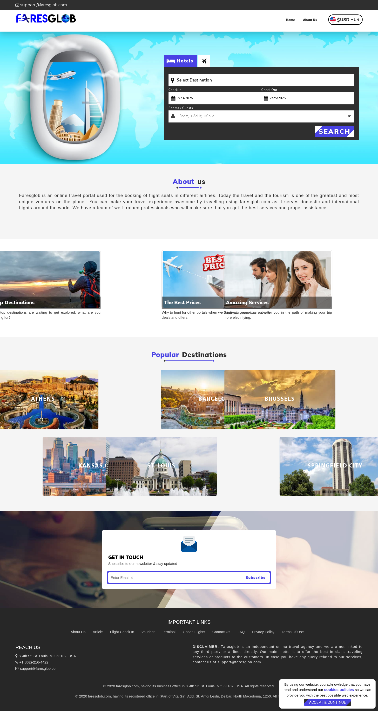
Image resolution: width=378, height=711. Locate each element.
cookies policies (339, 690)
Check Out (269, 90)
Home (290, 20)
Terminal (169, 632)
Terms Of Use (293, 632)
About (184, 181)
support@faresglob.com (41, 5)
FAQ (241, 632)
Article (98, 632)
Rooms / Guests (181, 108)
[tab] (204, 61)
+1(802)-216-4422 (31, 662)
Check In (175, 90)
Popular (165, 355)
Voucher (148, 632)
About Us (310, 20)
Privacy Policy (263, 632)
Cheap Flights (194, 632)
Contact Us (221, 632)
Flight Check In (122, 632)
